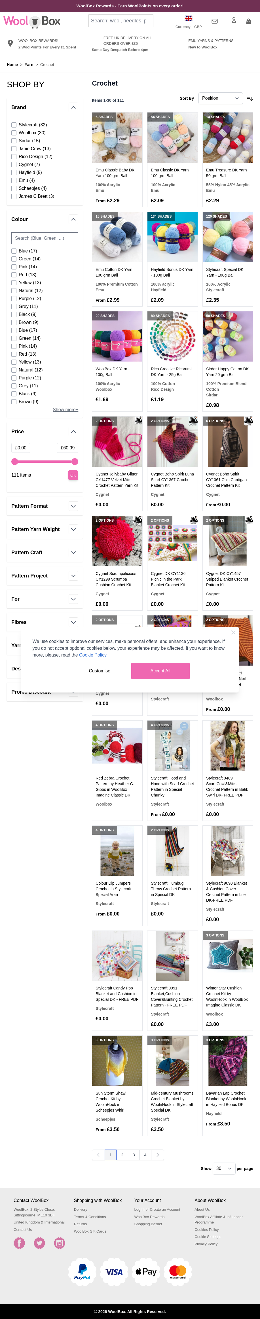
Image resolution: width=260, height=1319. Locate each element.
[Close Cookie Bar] (233, 632)
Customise (100, 670)
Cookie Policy (93, 655)
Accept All (160, 670)
